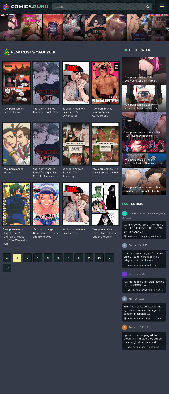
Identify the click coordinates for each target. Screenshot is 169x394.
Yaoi (40, 52)
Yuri (50, 52)
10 (99, 258)
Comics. (30, 6)
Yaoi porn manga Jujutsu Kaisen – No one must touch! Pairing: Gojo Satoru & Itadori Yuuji (144, 318)
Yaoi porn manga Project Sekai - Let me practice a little (144, 347)
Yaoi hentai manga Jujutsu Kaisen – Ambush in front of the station (144, 236)
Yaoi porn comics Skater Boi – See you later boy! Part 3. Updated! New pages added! (144, 265)
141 (7, 268)
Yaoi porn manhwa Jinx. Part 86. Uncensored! (144, 290)
